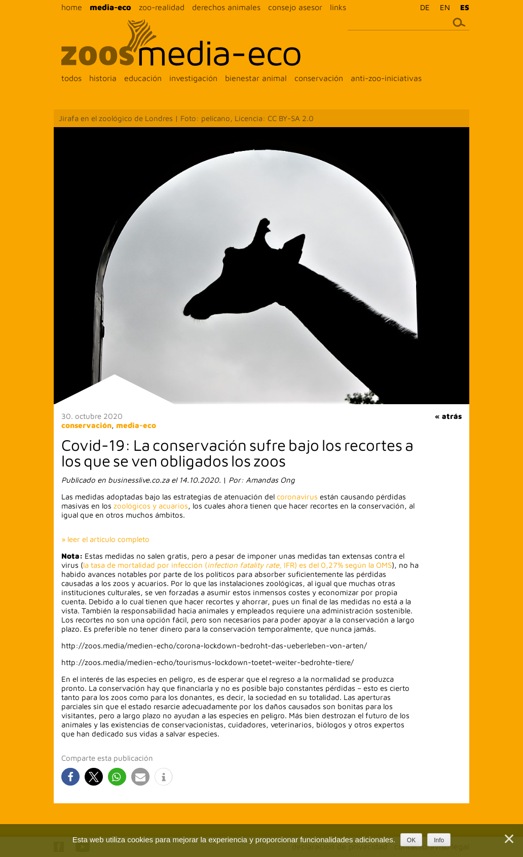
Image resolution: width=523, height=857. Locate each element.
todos (71, 78)
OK (411, 840)
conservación (318, 78)
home (71, 7)
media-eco (110, 7)
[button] (70, 777)
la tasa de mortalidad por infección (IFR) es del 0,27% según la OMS (237, 565)
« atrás (448, 416)
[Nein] (508, 838)
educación (143, 78)
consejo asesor (295, 7)
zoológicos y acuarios (151, 505)
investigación (193, 78)
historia (103, 78)
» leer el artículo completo (105, 539)
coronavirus (297, 496)
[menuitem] (422, 7)
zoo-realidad (161, 7)
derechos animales (226, 7)
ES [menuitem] (464, 7)
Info (439, 840)
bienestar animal (256, 78)
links (338, 7)
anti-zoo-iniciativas (386, 78)
